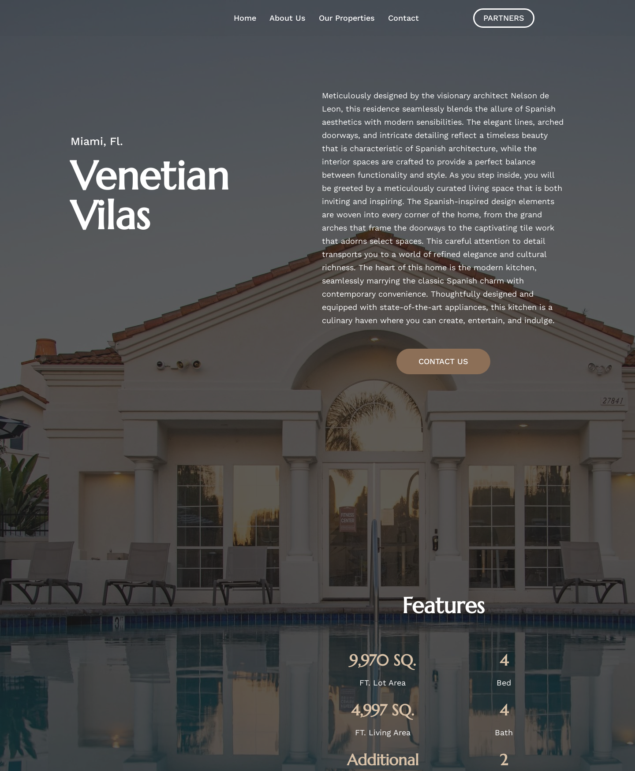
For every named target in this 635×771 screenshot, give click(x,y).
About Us (287, 17)
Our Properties (347, 17)
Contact (403, 17)
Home (245, 17)
